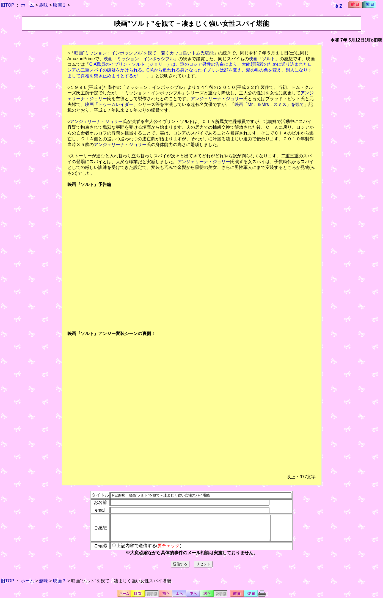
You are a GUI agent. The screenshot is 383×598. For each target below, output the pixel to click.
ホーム (27, 5)
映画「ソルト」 (264, 58)
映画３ (59, 5)
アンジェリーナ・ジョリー (217, 98)
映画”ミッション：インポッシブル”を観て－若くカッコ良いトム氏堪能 (144, 53)
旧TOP (7, 5)
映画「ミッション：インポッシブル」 (141, 58)
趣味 (43, 5)
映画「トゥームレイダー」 (111, 104)
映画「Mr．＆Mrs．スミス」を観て (269, 104)
